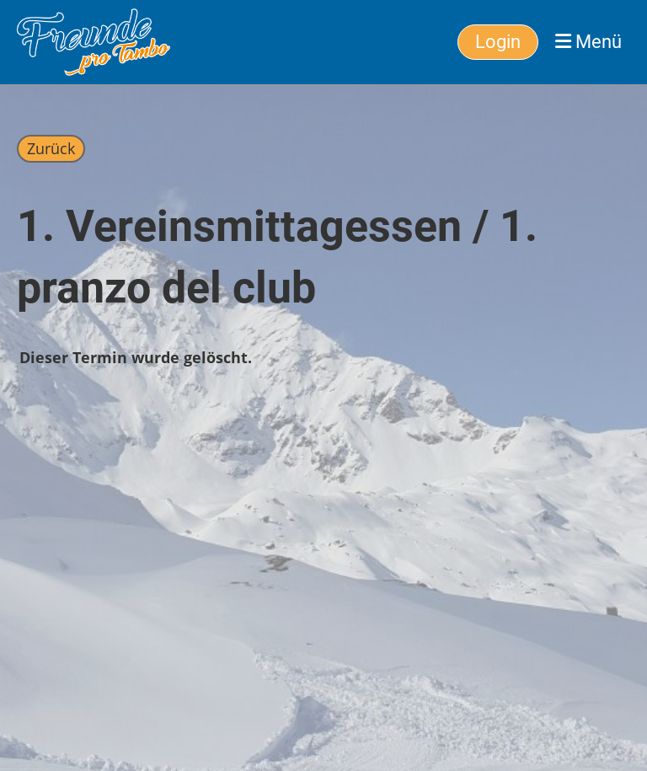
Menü (588, 41)
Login (498, 41)
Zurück (51, 148)
